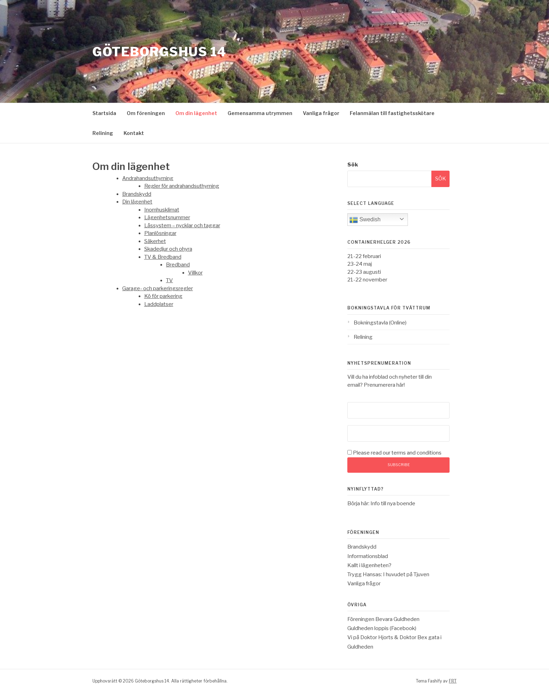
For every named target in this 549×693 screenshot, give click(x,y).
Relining (102, 133)
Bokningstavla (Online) (380, 323)
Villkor (195, 273)
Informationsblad (367, 556)
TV (169, 280)
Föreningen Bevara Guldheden (383, 619)
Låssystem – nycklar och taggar (182, 225)
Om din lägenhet (196, 113)
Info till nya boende (392, 503)
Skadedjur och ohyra (168, 249)
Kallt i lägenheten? (369, 565)
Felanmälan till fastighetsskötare (392, 113)
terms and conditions (416, 453)
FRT (453, 681)
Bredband (178, 265)
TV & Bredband (162, 257)
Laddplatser (158, 304)
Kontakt (134, 133)
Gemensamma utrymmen (260, 113)
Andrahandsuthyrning (147, 178)
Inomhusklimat (161, 210)
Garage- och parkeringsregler (157, 288)
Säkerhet (155, 241)
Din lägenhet (137, 202)
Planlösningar (160, 233)
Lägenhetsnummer (167, 217)
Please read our (394, 453)
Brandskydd (136, 194)
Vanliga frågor (321, 113)
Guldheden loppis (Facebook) (381, 628)
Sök (352, 165)
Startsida (104, 113)
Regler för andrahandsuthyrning (181, 186)
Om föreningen (146, 113)
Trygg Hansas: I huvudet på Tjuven (388, 574)
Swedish (365, 220)
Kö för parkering (163, 296)
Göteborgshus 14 (159, 52)
